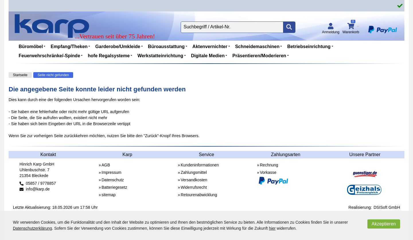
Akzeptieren (384, 223)
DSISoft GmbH (386, 207)
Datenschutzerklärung (32, 228)
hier (272, 228)
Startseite (20, 75)
